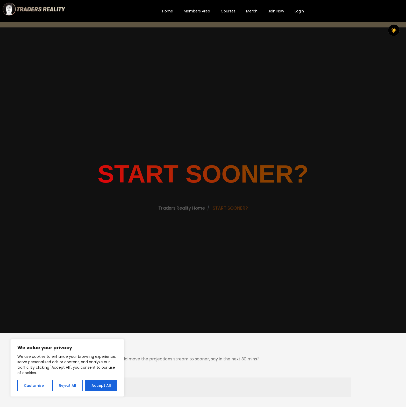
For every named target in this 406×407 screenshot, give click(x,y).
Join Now (276, 11)
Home (167, 11)
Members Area (197, 11)
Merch (252, 11)
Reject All (67, 385)
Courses (228, 11)
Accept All (101, 385)
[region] (67, 368)
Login (299, 11)
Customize (34, 385)
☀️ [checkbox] (394, 30)
